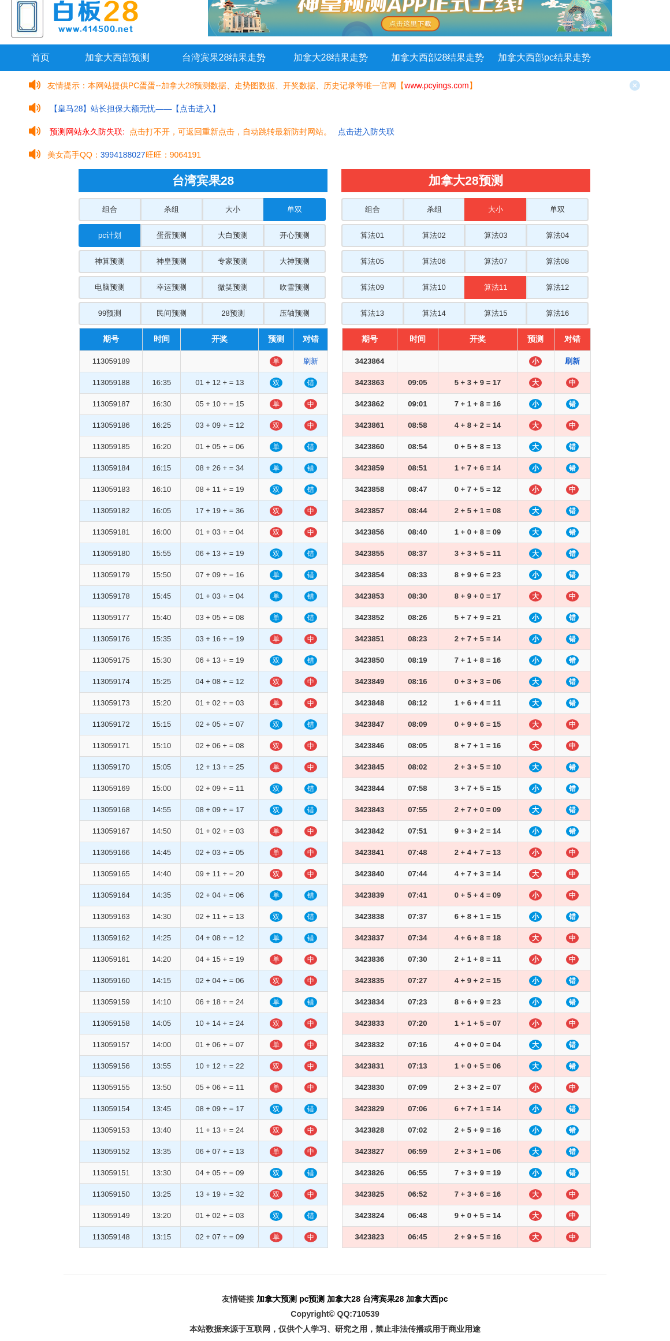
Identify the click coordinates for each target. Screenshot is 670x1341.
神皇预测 (172, 261)
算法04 (557, 235)
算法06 (433, 261)
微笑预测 (233, 287)
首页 (40, 57)
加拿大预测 (276, 1298)
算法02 (433, 235)
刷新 (310, 361)
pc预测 (312, 1298)
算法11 (495, 287)
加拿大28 (343, 1298)
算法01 (372, 235)
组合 (109, 209)
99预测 (109, 313)
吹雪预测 (295, 287)
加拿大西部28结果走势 (438, 57)
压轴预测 (295, 313)
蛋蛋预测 (172, 235)
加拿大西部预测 (117, 57)
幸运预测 (172, 287)
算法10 (433, 287)
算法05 (372, 261)
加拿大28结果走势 (330, 57)
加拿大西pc (427, 1298)
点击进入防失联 (366, 131)
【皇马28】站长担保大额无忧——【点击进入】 (135, 108)
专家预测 (233, 261)
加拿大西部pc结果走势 (544, 57)
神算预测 (110, 261)
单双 (294, 209)
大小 (232, 209)
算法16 (557, 313)
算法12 (557, 287)
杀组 (171, 209)
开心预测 (295, 235)
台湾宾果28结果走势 (224, 57)
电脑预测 (110, 287)
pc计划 (109, 235)
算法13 (372, 313)
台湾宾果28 (383, 1298)
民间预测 (172, 313)
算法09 (372, 287)
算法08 (557, 261)
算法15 (495, 313)
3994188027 (123, 154)
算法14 (433, 313)
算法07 (495, 261)
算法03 (495, 235)
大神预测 (295, 261)
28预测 (232, 313)
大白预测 (233, 235)
